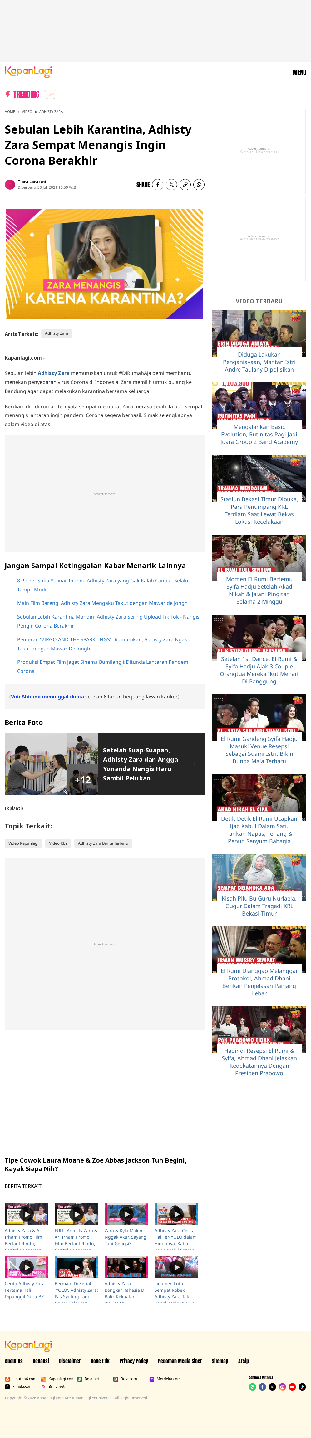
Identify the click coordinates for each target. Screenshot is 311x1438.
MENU (299, 72)
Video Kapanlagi (23, 843)
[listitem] (50, 94)
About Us (14, 1361)
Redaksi (41, 1361)
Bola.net (88, 1379)
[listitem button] (185, 184)
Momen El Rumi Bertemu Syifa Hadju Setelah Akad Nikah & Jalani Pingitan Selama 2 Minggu (259, 590)
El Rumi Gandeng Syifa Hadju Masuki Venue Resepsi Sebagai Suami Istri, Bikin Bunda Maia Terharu (259, 750)
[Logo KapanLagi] (28, 71)
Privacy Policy (134, 1361)
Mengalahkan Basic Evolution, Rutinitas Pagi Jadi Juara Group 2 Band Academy (259, 434)
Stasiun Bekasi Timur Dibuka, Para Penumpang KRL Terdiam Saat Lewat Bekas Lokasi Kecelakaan (259, 510)
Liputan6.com (21, 1379)
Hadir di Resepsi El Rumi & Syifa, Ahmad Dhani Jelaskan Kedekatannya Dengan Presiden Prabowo (259, 1062)
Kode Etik (100, 1361)
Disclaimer (70, 1361)
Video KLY (58, 843)
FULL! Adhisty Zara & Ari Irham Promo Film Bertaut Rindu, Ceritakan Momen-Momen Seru (76, 1243)
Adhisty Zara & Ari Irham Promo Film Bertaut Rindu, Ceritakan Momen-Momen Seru (24, 1243)
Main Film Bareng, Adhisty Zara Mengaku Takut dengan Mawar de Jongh (102, 603)
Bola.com (125, 1379)
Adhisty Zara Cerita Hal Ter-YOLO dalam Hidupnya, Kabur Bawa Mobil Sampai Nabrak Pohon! (176, 1243)
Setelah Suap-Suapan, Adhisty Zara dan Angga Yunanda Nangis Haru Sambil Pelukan (140, 764)
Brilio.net (52, 1386)
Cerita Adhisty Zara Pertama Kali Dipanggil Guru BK (25, 1290)
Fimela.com (19, 1386)
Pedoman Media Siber (180, 1361)
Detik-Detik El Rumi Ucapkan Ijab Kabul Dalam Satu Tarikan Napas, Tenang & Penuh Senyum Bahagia (259, 830)
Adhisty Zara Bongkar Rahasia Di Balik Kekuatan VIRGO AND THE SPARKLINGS (125, 1296)
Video (27, 111)
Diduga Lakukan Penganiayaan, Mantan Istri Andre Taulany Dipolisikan (259, 362)
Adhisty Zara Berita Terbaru (103, 843)
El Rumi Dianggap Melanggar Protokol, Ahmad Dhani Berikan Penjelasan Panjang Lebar (259, 982)
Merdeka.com (165, 1379)
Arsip (243, 1361)
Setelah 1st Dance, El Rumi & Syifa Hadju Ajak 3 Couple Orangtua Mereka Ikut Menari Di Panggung (259, 670)
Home (10, 111)
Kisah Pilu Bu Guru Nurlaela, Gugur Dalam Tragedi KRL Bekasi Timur (259, 906)
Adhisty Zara (51, 111)
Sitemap (220, 1361)
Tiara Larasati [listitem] (32, 181)
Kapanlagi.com (57, 1379)
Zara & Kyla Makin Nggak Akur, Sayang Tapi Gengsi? (125, 1236)
